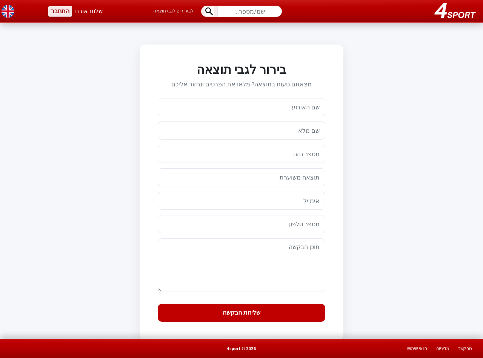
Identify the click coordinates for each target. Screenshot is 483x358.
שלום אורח (89, 11)
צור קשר (465, 348)
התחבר (60, 11)
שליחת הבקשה (241, 312)
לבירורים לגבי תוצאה (173, 11)
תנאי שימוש (417, 348)
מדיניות (442, 348)
